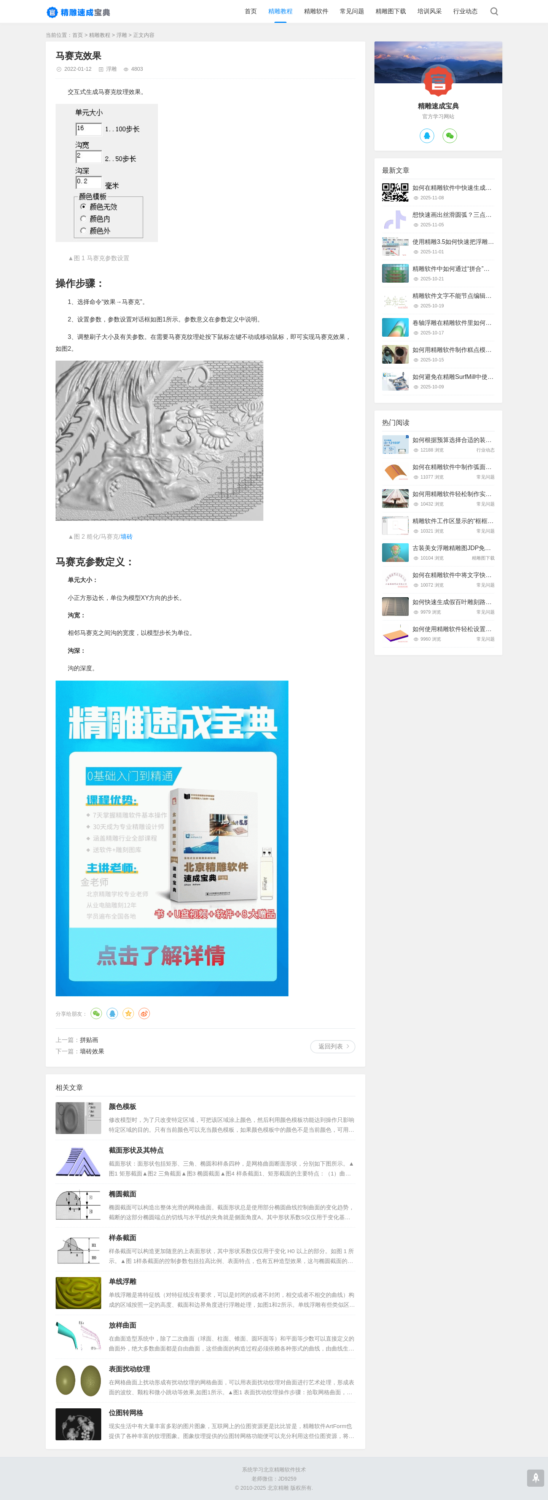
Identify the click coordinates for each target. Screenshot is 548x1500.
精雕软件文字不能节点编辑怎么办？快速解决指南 (479, 296)
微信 (96, 1013)
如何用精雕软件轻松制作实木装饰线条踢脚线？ (476, 494)
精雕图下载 (391, 11)
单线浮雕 (122, 1281)
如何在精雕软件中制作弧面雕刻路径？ (464, 467)
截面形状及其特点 (136, 1150)
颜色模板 (122, 1106)
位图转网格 (126, 1413)
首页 (251, 11)
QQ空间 (128, 1013)
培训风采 (429, 11)
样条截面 (122, 1238)
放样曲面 (122, 1325)
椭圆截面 (122, 1194)
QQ (112, 1013)
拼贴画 (89, 1040)
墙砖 (127, 536)
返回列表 (331, 1046)
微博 (144, 1013)
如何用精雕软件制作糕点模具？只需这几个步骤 (476, 350)
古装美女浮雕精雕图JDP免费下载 (458, 548)
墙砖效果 (92, 1051)
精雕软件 (316, 11)
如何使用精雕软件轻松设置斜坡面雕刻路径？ (473, 629)
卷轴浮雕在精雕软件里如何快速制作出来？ (470, 323)
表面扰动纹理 (129, 1369)
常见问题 (352, 11)
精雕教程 (280, 11)
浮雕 (121, 35)
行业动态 (465, 11)
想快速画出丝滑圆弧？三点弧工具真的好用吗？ (476, 215)
